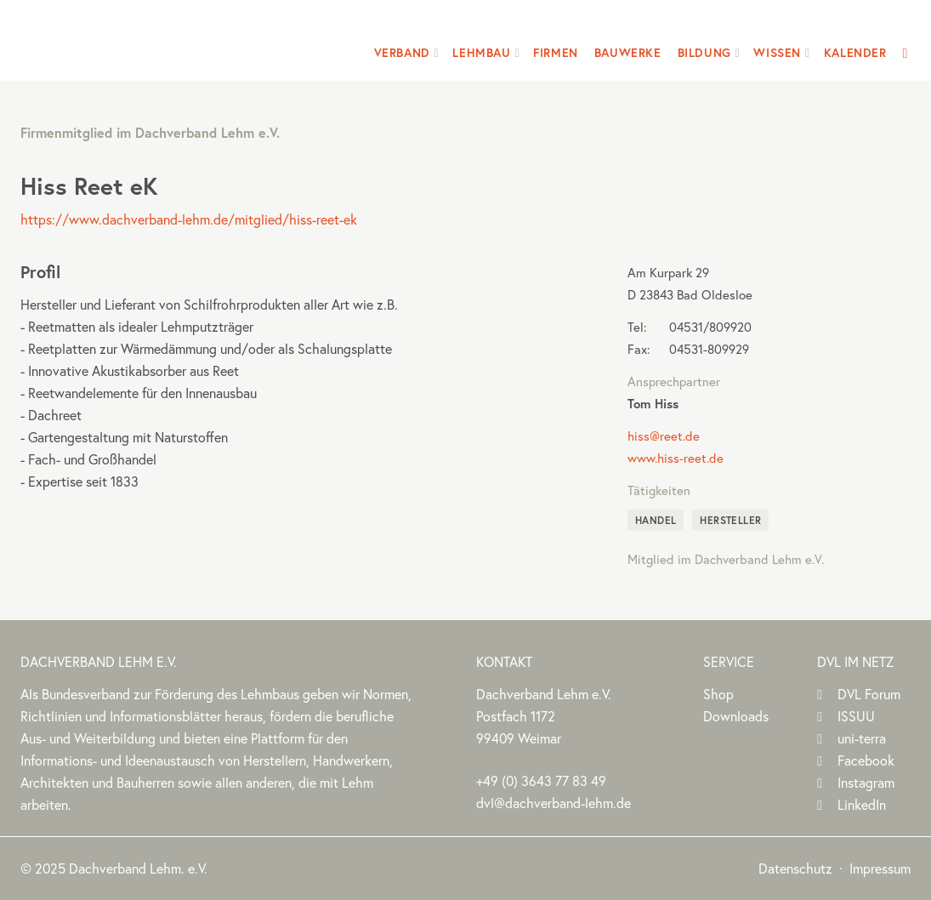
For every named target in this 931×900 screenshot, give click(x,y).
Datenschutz (795, 868)
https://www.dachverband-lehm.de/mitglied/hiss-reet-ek (188, 219)
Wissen (777, 52)
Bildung (704, 52)
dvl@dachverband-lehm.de (553, 803)
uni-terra (861, 738)
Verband (402, 52)
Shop (718, 694)
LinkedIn (861, 804)
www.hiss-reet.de (675, 457)
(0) (541, 780)
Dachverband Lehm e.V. (129, 38)
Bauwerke (627, 52)
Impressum (880, 868)
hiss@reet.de (663, 435)
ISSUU (856, 716)
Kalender (855, 52)
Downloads (736, 716)
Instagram (865, 782)
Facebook (865, 760)
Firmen (555, 52)
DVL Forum (868, 694)
